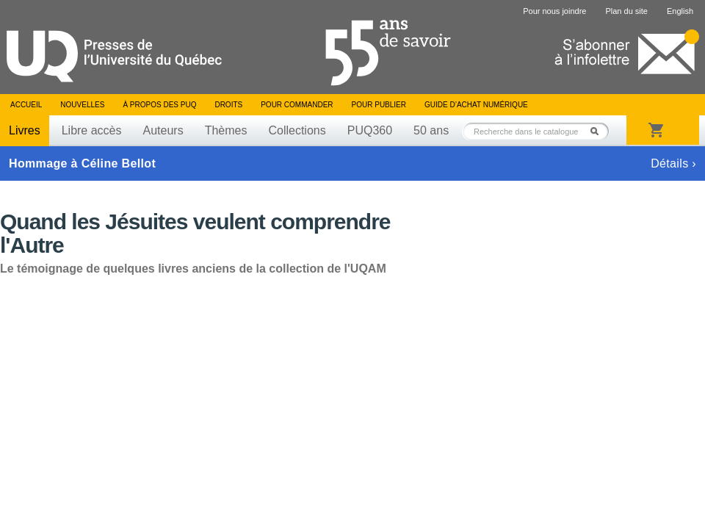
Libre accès (92, 130)
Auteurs (163, 130)
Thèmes (226, 130)
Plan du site (626, 11)
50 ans (431, 130)
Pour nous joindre (554, 11)
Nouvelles (82, 105)
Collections (296, 130)
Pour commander (297, 105)
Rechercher (599, 131)
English (680, 11)
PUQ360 (369, 130)
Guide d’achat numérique (476, 105)
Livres (24, 130)
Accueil (26, 105)
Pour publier (379, 105)
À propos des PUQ (159, 105)
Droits (228, 105)
